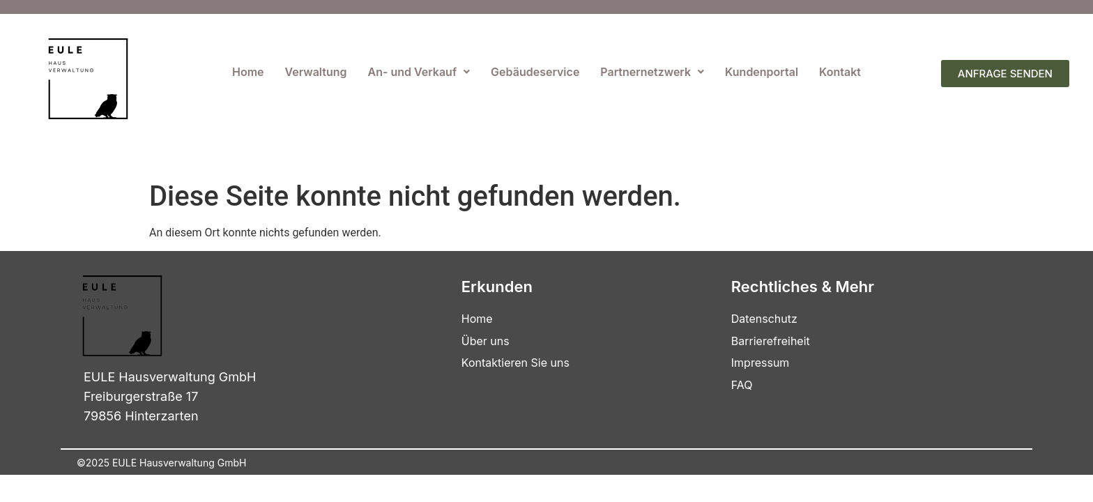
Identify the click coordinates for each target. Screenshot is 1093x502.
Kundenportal (761, 72)
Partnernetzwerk (652, 72)
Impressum (760, 363)
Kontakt (840, 72)
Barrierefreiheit (770, 341)
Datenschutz (764, 319)
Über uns (485, 341)
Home (248, 72)
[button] (419, 72)
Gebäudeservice (535, 72)
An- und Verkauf (419, 72)
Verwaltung (316, 72)
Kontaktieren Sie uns (515, 363)
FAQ (742, 385)
